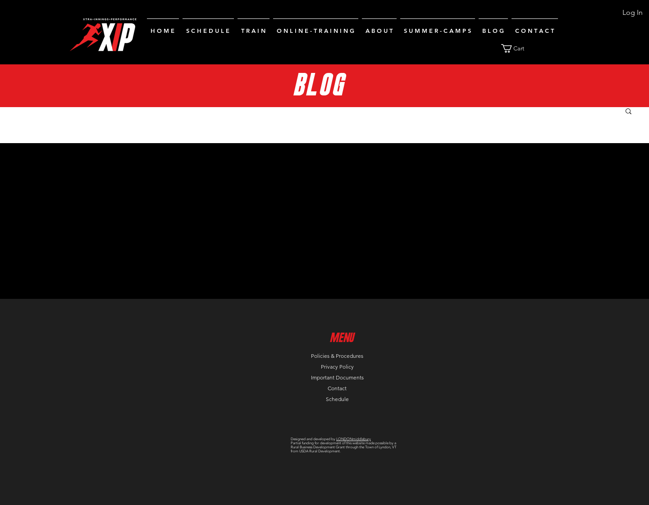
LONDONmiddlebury (353, 439)
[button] (518, 48)
